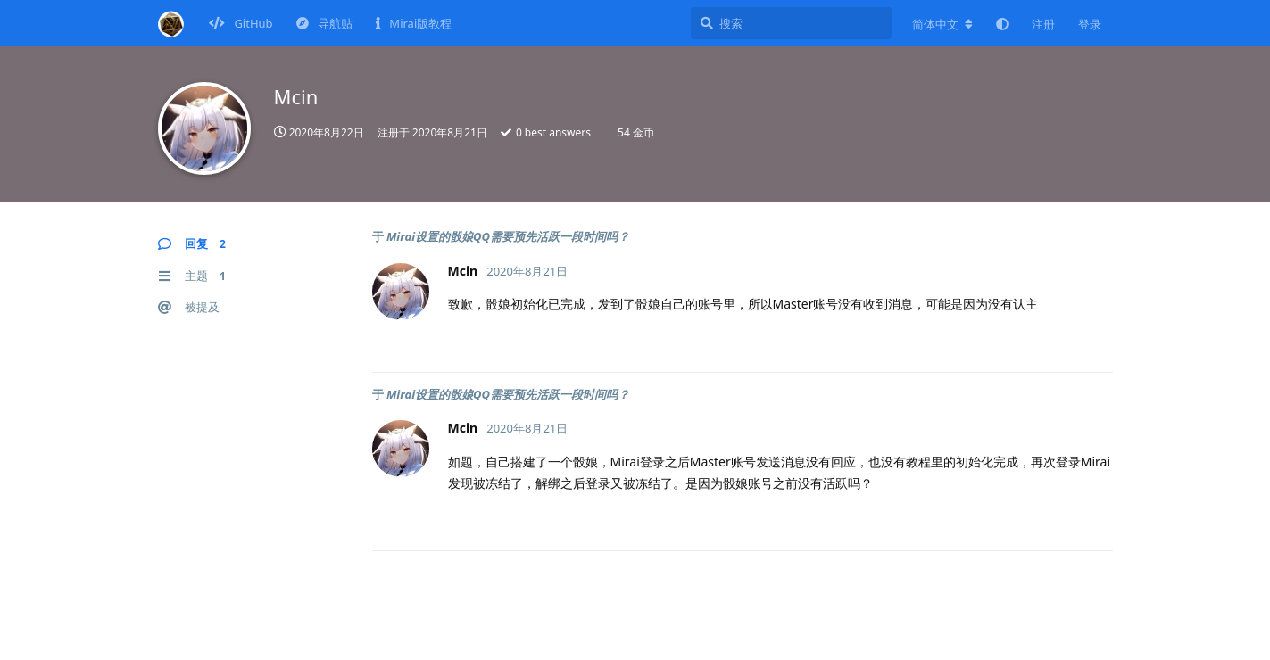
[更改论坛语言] (942, 24)
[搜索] (791, 23)
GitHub (241, 23)
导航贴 (324, 23)
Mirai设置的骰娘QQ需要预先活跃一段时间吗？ (507, 236)
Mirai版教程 (414, 23)
